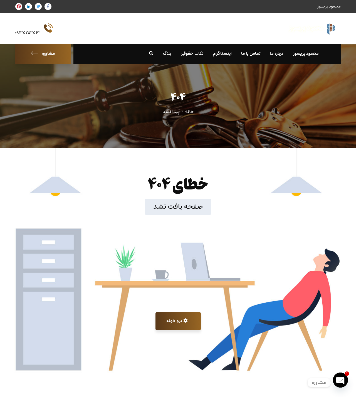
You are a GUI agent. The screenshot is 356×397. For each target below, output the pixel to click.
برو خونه (177, 321)
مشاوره (43, 54)
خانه (189, 112)
